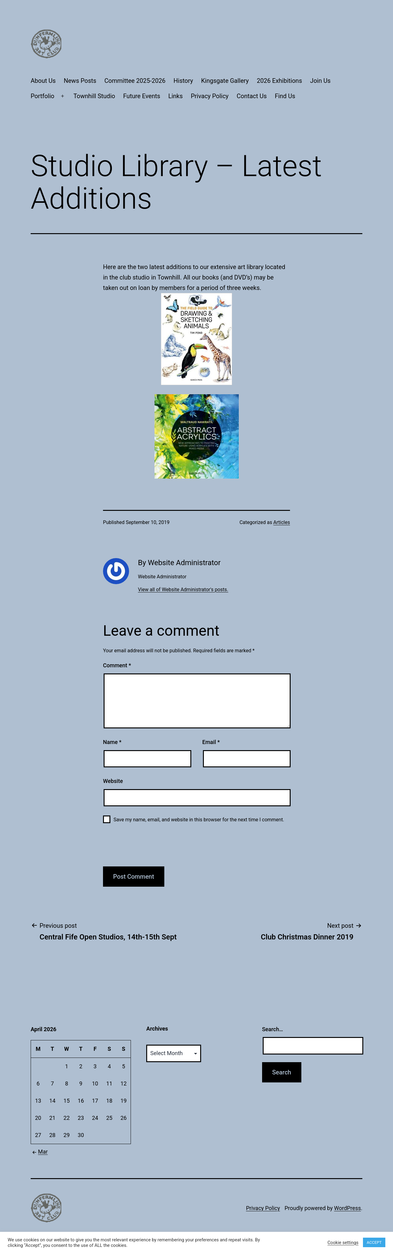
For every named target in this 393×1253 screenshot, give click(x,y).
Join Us (320, 80)
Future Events (141, 96)
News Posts (80, 80)
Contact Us (252, 96)
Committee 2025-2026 (135, 80)
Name (112, 742)
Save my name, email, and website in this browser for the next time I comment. (198, 820)
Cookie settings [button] (342, 1242)
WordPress (347, 1208)
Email (211, 742)
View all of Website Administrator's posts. (183, 589)
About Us (43, 80)
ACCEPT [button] (374, 1242)
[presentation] (149, 848)
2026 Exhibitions (279, 80)
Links (175, 96)
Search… (272, 1029)
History (183, 80)
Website (113, 781)
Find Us (285, 96)
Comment (117, 665)
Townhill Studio (94, 96)
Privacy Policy (209, 96)
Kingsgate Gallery (225, 80)
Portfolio (42, 96)
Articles (281, 522)
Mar (39, 1151)
